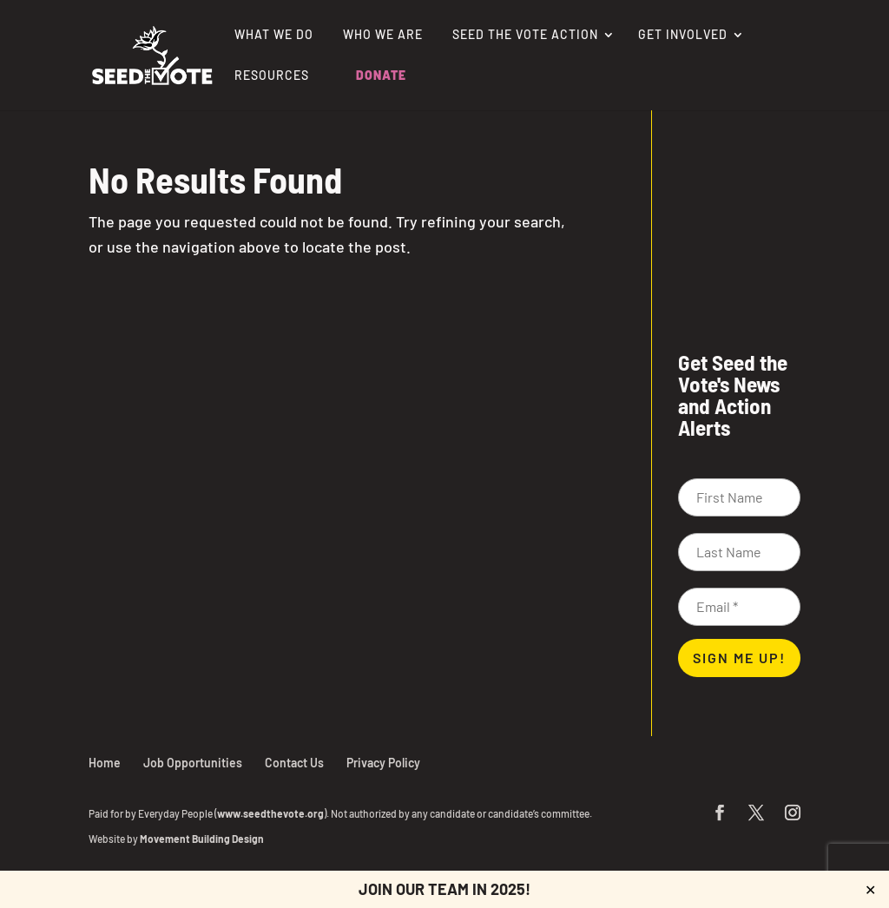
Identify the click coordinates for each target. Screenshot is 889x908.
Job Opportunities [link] (192, 762)
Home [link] (105, 762)
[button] (720, 813)
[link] (152, 53)
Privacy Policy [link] (383, 762)
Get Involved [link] (683, 35)
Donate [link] (381, 75)
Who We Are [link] (383, 35)
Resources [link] (271, 75)
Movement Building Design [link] (202, 838)
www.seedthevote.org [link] (270, 813)
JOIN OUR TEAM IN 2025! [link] (444, 888)
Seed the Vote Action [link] (525, 35)
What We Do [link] (273, 35)
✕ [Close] (870, 889)
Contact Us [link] (294, 762)
